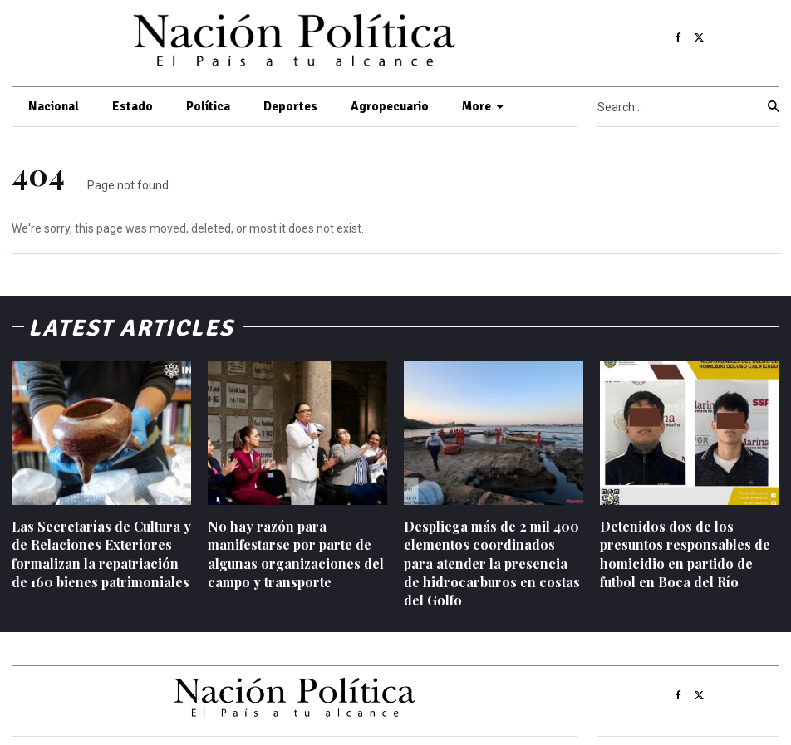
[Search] (773, 107)
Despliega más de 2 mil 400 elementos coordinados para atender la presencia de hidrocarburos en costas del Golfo (492, 563)
